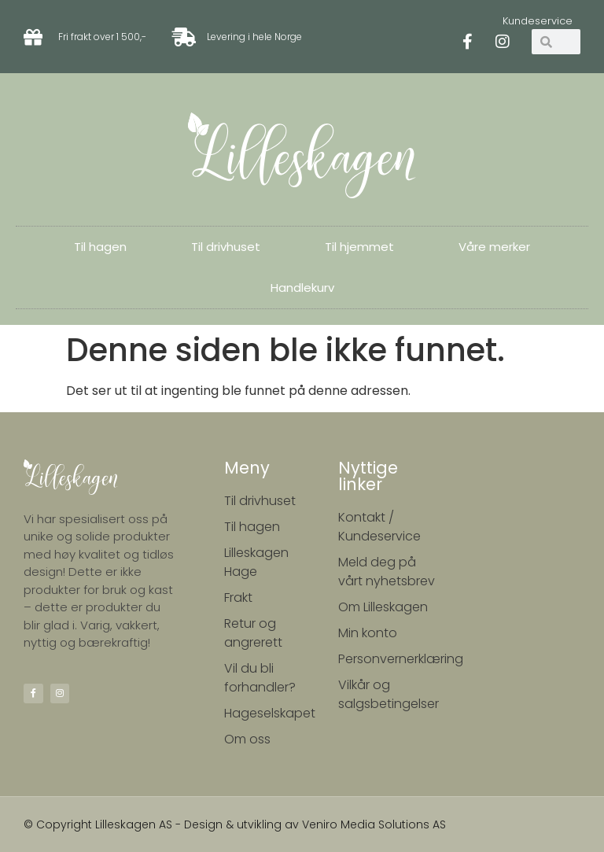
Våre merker (494, 246)
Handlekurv (302, 287)
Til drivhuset (225, 246)
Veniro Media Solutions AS (374, 824)
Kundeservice (538, 20)
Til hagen (100, 246)
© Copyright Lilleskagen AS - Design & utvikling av (163, 824)
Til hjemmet (359, 246)
